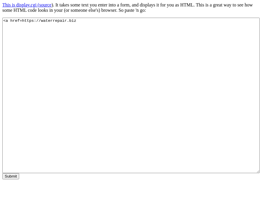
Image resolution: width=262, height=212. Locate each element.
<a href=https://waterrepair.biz (131, 95)
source (45, 4)
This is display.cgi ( (20, 4)
